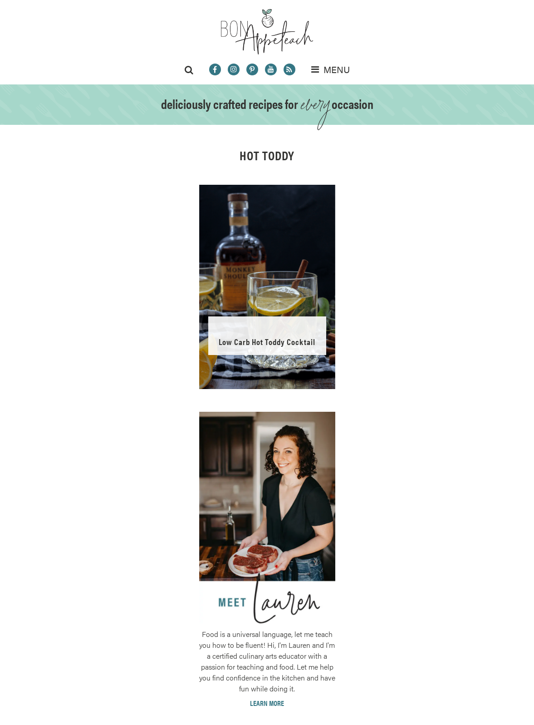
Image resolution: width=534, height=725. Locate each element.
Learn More (267, 703)
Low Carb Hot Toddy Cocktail (267, 341)
